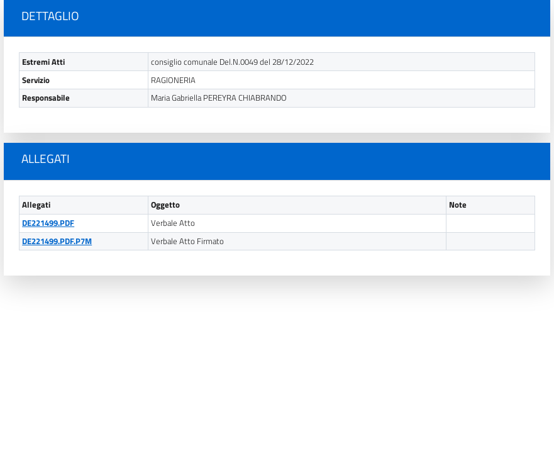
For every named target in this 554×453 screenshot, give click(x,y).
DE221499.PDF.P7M (57, 241)
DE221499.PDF (48, 223)
